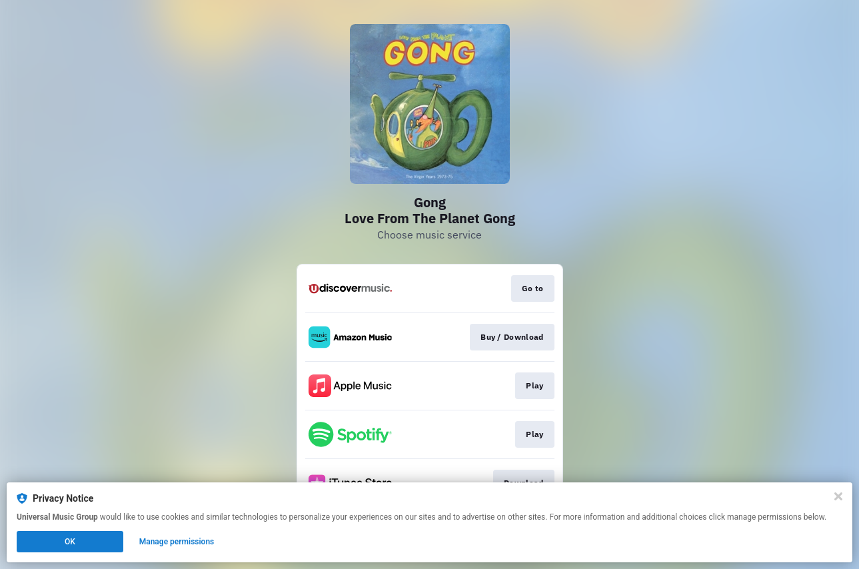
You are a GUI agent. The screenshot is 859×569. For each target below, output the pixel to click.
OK (70, 541)
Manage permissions (177, 541)
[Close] (838, 496)
